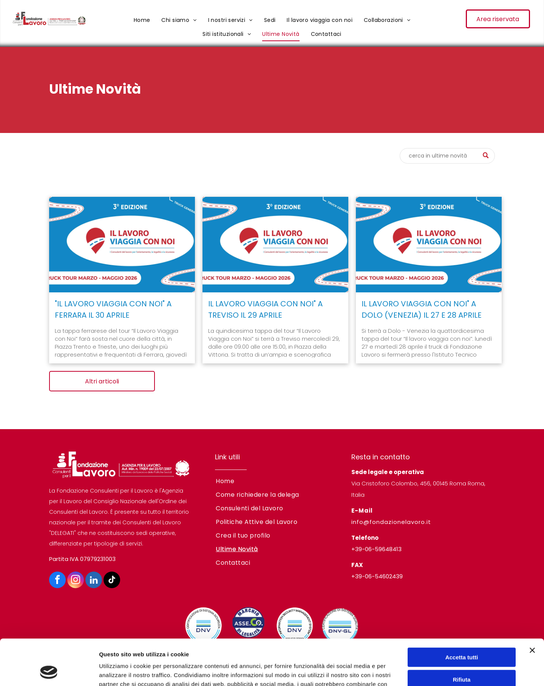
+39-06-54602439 (377, 576)
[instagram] (75, 581)
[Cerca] (447, 156)
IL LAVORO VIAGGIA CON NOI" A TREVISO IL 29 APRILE (265, 309)
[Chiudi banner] (532, 607)
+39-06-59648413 (376, 549)
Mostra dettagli (119, 671)
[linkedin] (93, 581)
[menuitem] (142, 20)
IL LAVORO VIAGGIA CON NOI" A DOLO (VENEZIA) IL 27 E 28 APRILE (422, 309)
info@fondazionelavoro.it (391, 522)
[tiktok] (112, 581)
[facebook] (57, 581)
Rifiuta (462, 636)
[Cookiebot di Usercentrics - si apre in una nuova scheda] (49, 671)
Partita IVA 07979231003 (82, 559)
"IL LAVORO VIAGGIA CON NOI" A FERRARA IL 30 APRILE (113, 309)
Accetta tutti (461, 614)
